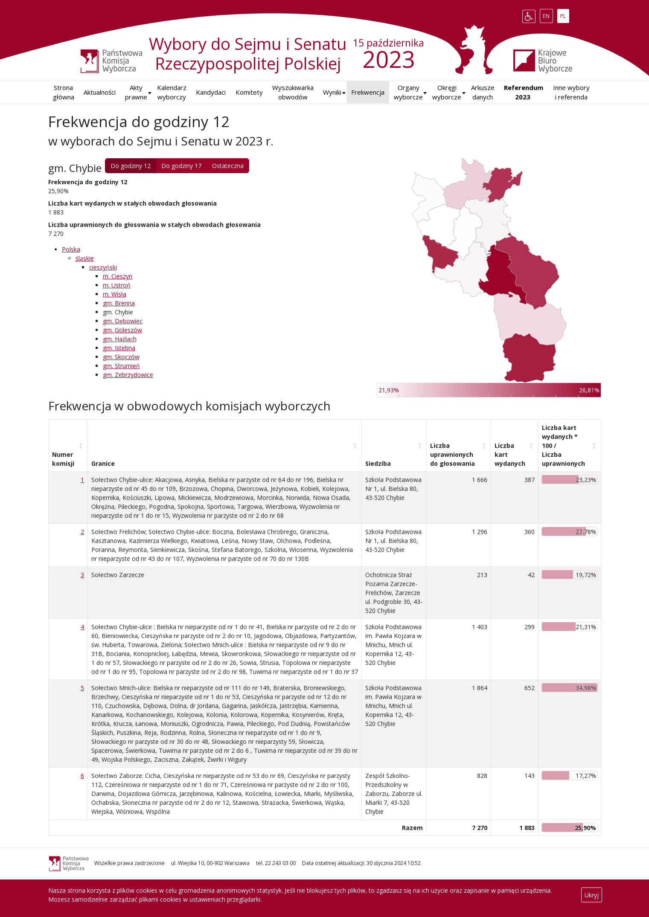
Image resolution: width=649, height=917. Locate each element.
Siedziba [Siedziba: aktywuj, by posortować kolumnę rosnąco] (378, 463)
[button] (332, 92)
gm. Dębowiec (123, 321)
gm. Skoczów (121, 357)
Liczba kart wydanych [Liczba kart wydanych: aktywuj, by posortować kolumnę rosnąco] (510, 454)
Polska (71, 249)
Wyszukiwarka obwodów (293, 92)
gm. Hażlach (120, 339)
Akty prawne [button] (136, 92)
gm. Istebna (119, 348)
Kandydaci (211, 92)
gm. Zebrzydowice (128, 375)
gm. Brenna (119, 303)
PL (564, 14)
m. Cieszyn (117, 276)
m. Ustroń (117, 285)
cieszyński (103, 267)
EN (547, 14)
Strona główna (63, 92)
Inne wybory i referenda (571, 92)
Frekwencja (367, 92)
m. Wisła (114, 294)
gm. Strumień (121, 366)
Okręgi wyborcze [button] (446, 92)
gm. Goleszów (122, 330)
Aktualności (100, 92)
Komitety (249, 92)
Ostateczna (228, 166)
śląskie (85, 258)
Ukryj (592, 895)
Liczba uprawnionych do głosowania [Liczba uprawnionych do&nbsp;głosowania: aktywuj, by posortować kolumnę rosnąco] (452, 454)
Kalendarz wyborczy (171, 92)
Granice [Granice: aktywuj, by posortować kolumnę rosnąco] (103, 463)
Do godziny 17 (181, 166)
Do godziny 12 (131, 166)
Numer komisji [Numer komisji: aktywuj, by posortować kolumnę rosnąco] (63, 458)
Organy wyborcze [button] (408, 92)
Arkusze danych (483, 92)
